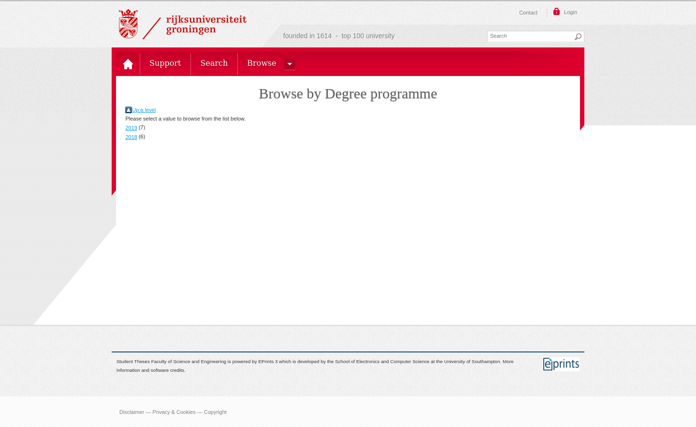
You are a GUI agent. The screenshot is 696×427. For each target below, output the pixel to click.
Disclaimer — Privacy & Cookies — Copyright (173, 411)
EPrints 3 (268, 361)
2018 (131, 137)
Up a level (144, 110)
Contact (528, 12)
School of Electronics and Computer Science (382, 361)
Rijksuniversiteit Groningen (182, 24)
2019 (131, 128)
